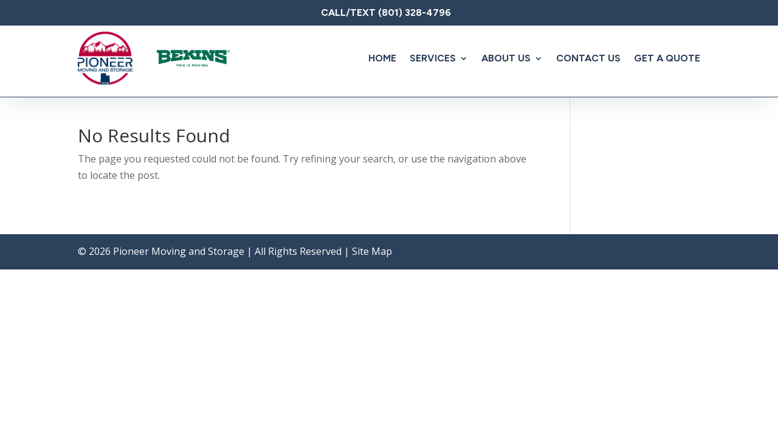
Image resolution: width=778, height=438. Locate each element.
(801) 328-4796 (414, 12)
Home (382, 58)
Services (433, 58)
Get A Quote (667, 58)
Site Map (372, 251)
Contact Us (588, 58)
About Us (506, 58)
